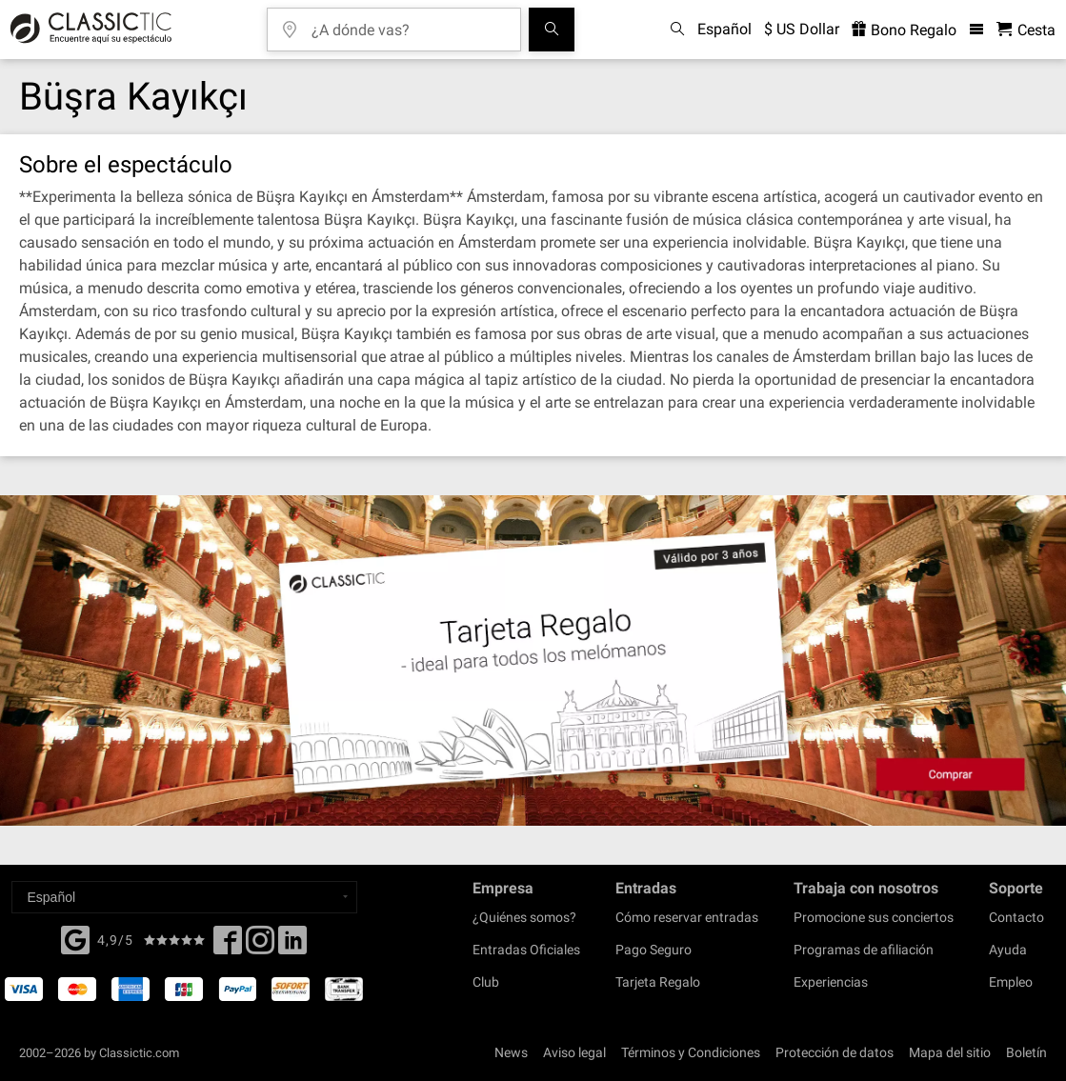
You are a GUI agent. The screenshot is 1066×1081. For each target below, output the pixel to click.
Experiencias (831, 982)
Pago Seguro (653, 949)
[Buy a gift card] (533, 660)
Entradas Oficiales (526, 949)
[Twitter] (260, 945)
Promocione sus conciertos (874, 917)
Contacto (1016, 917)
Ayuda (1008, 949)
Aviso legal (574, 1052)
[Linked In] (292, 945)
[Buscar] (551, 29)
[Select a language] (184, 897)
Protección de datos (834, 1052)
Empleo (1011, 982)
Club (486, 982)
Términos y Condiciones (690, 1052)
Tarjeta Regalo (657, 982)
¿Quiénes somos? (524, 917)
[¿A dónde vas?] (408, 23)
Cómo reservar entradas (686, 917)
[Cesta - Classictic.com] (1026, 30)
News (511, 1052)
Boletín (1026, 1052)
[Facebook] (75, 938)
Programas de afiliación (864, 949)
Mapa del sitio (950, 1052)
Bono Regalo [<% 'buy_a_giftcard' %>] (904, 30)
